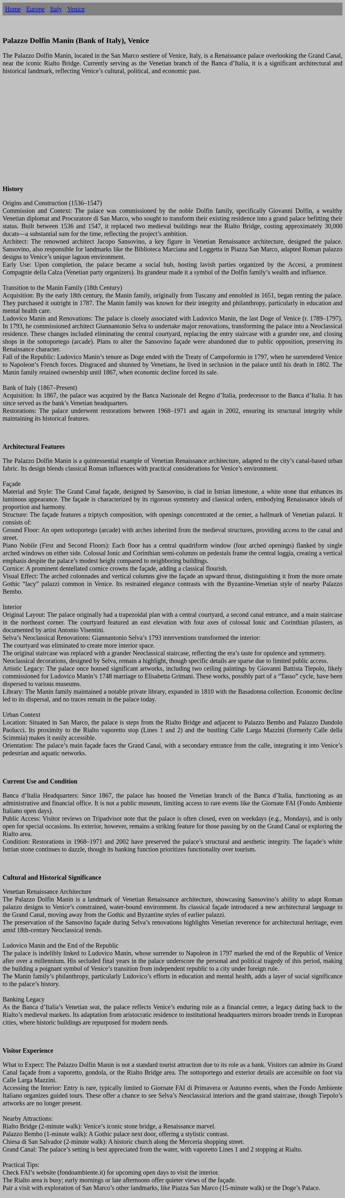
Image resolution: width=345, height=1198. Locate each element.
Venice (75, 9)
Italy (56, 9)
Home (13, 9)
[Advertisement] (172, 134)
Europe (35, 9)
